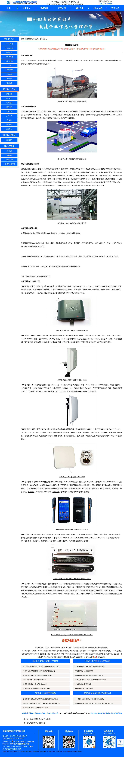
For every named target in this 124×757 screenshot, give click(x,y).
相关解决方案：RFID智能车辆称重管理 (72, 101)
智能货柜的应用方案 (37, 723)
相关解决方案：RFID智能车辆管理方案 (72, 159)
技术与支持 (97, 8)
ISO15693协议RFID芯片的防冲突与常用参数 (89, 699)
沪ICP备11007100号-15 (16, 738)
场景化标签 (9, 61)
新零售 (9, 120)
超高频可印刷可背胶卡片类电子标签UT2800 (37, 675)
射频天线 (9, 78)
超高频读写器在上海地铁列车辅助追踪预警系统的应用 (40, 699)
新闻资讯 (44, 8)
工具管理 (9, 107)
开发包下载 (9, 160)
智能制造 (9, 103)
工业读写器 (29, 751)
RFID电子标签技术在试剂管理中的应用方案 (89, 675)
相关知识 (9, 151)
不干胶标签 (9, 44)
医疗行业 (9, 98)
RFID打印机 (9, 70)
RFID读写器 (21, 751)
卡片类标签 (9, 57)
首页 (8, 8)
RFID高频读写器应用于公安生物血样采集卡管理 (90, 680)
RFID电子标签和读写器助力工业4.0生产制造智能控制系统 (41, 703)
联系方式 (115, 8)
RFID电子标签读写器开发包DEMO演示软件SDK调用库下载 (94, 703)
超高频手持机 (44, 751)
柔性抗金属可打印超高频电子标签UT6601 (36, 688)
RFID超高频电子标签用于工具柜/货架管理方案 (90, 667)
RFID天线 (56, 751)
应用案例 (9, 140)
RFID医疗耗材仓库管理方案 (84, 671)
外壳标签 (9, 52)
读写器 (9, 65)
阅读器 (51, 751)
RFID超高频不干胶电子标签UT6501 (34, 680)
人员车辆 (9, 116)
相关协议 (9, 155)
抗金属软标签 (9, 48)
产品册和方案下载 (9, 164)
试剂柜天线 (69, 751)
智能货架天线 (77, 751)
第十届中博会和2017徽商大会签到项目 (35, 708)
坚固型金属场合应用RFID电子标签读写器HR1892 (39, 671)
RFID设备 (36, 751)
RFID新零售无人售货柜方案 (84, 688)
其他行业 (9, 129)
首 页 (36, 39)
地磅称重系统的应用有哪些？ (41, 719)
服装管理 (9, 111)
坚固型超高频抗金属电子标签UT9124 (35, 684)
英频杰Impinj (13, 751)
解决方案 (79, 8)
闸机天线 (62, 751)
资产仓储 (9, 124)
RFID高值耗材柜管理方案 (83, 684)
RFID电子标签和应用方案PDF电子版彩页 (75, 713)
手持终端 (9, 74)
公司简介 (26, 8)
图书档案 (9, 94)
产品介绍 (62, 8)
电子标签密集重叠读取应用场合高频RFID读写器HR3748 (41, 667)
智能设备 (9, 83)
